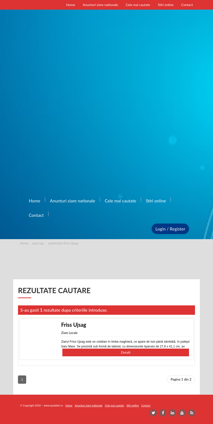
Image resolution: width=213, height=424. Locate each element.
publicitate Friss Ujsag (63, 243)
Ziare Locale (69, 333)
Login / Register (170, 228)
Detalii (125, 352)
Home (24, 243)
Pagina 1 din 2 (181, 379)
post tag (38, 243)
